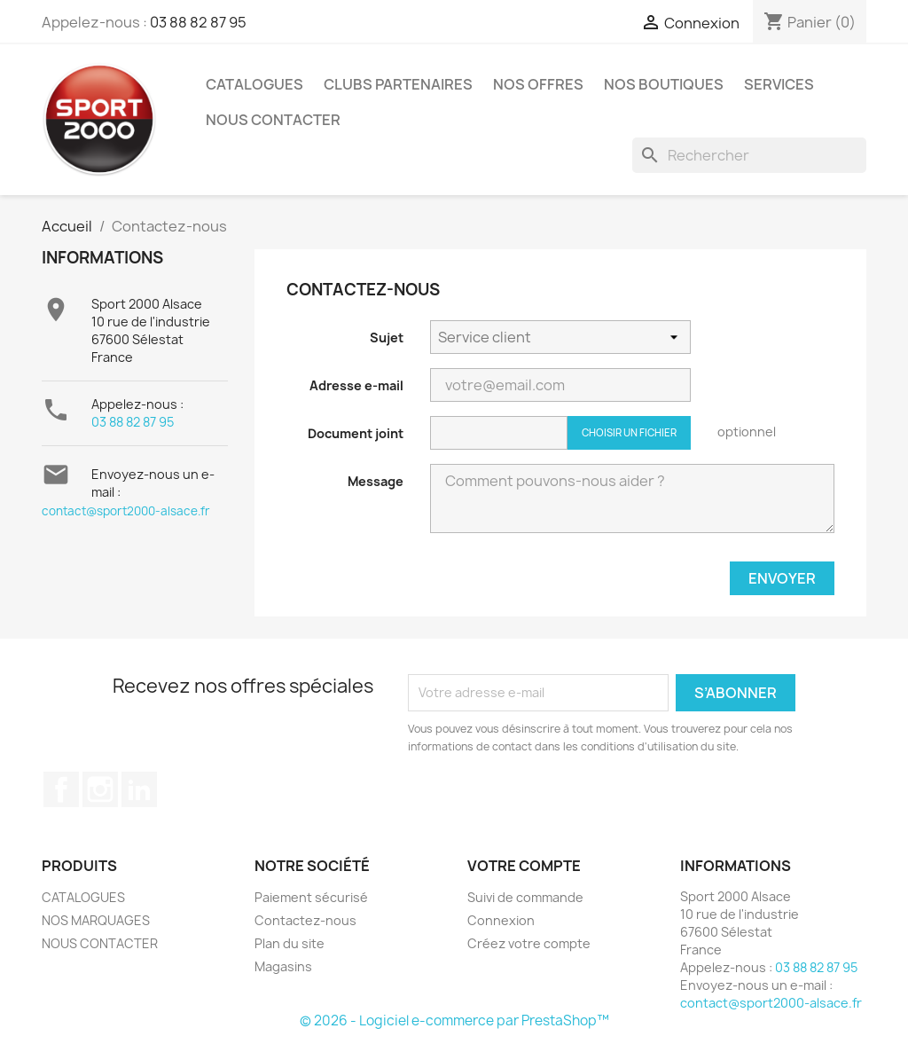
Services (779, 84)
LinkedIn (139, 789)
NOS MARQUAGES (96, 920)
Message (375, 481)
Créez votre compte (529, 943)
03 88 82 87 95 (198, 22)
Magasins (283, 966)
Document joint (355, 433)
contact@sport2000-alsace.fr (126, 511)
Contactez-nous (305, 920)
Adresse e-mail (356, 385)
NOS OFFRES (538, 84)
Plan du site (289, 943)
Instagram (100, 789)
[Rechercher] (749, 155)
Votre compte (524, 865)
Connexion (501, 920)
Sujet (386, 337)
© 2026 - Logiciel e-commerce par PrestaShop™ (454, 1020)
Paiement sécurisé (311, 897)
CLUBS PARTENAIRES (398, 84)
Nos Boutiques (664, 84)
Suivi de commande (525, 897)
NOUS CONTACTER (273, 120)
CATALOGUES (254, 84)
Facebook (61, 789)
